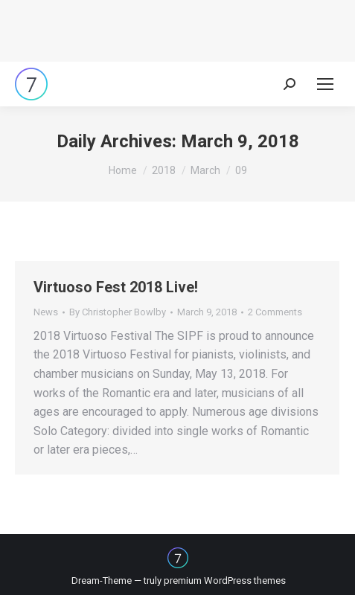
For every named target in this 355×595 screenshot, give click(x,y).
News (45, 312)
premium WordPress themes (225, 580)
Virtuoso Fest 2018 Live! (115, 287)
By (117, 312)
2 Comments (275, 312)
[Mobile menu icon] (325, 84)
